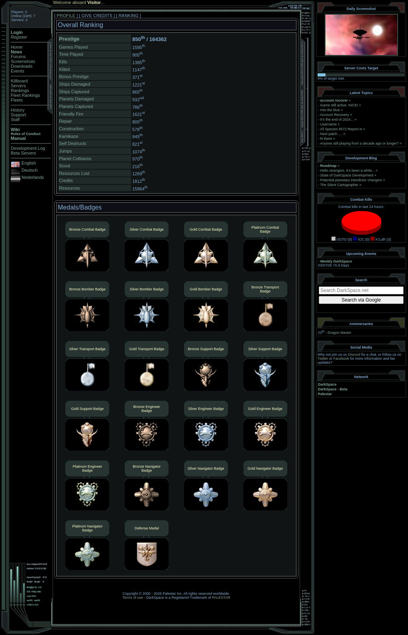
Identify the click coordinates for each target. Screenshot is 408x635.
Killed (64, 69)
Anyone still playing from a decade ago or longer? (359, 143)
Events (17, 71)
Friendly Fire (71, 114)
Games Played (73, 47)
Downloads (21, 66)
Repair (65, 121)
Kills (63, 61)
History (17, 110)
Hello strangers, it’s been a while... (347, 170)
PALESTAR (221, 598)
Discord (354, 355)
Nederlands (33, 177)
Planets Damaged (76, 98)
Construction (71, 128)
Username (328, 124)
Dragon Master (339, 333)
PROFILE (66, 15)
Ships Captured (74, 91)
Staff (15, 119)
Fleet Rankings (25, 95)
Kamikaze (68, 136)
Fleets (17, 100)
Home (16, 47)
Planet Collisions (75, 158)
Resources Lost (74, 173)
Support (18, 114)
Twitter (323, 359)
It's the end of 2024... (337, 120)
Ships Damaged (74, 84)
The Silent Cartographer (339, 185)
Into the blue (330, 110)
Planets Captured (76, 106)
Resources (69, 188)
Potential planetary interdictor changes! (351, 180)
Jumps (65, 151)
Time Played (71, 54)
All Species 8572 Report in (341, 129)
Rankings (20, 90)
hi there (326, 139)
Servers (18, 85)
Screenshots (23, 61)
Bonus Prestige (74, 76)
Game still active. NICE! (339, 105)
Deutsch (29, 170)
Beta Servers (23, 153)
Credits (66, 180)
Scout (64, 165)
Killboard (19, 80)
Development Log (28, 148)
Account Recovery (334, 115)
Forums (18, 56)
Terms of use (132, 598)
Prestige (69, 39)
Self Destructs (72, 143)
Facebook (341, 359)
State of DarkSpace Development (347, 175)
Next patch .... (331, 134)
